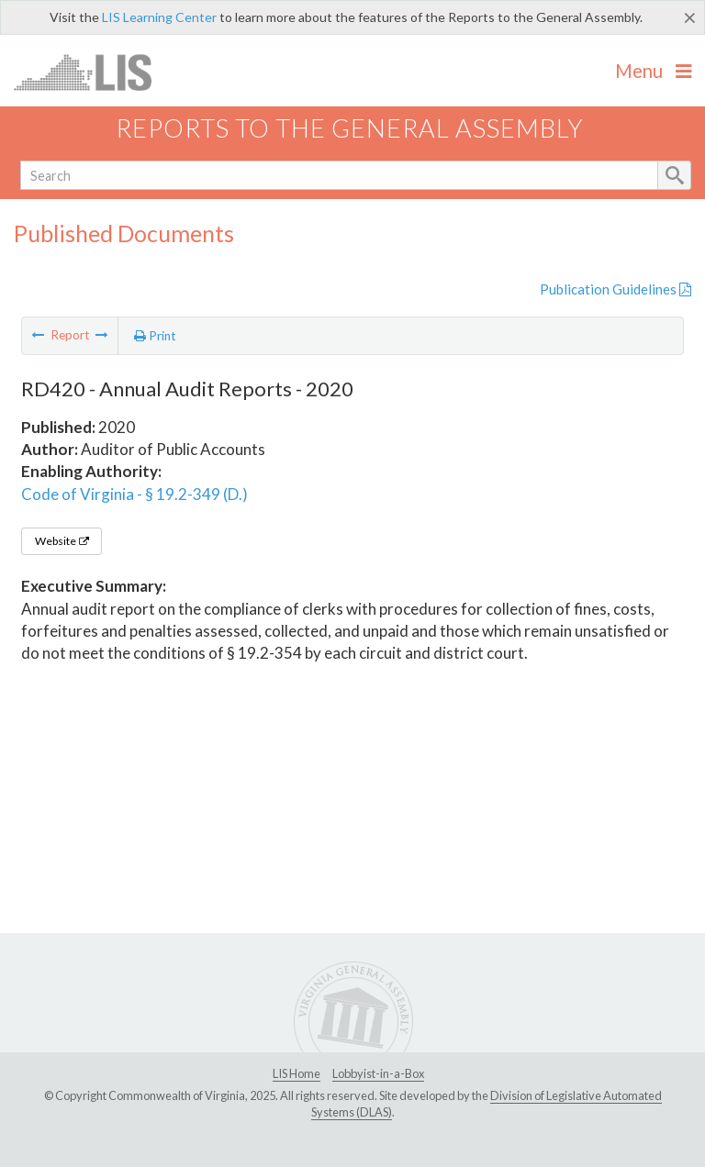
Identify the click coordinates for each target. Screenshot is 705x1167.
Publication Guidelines (615, 289)
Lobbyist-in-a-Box (378, 1073)
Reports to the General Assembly (350, 128)
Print (155, 335)
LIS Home (296, 1073)
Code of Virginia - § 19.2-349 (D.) (134, 494)
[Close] (690, 17)
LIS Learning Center (159, 17)
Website (62, 541)
